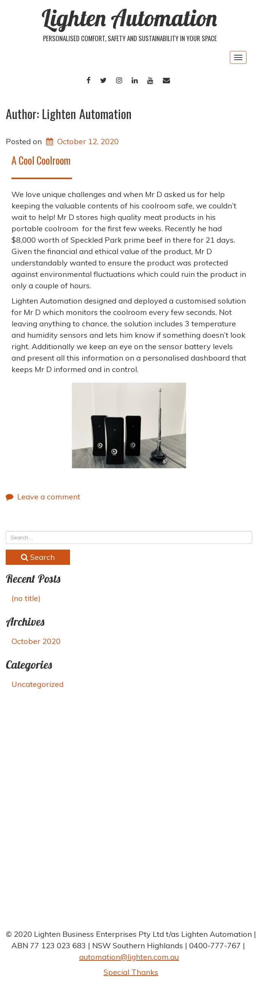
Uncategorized (37, 684)
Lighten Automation (129, 17)
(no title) (26, 598)
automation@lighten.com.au (129, 957)
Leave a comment (48, 496)
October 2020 (36, 641)
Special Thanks (131, 972)
